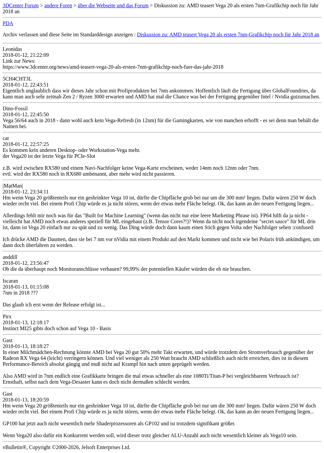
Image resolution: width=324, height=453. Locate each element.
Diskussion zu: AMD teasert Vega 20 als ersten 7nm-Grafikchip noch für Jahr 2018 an (228, 34)
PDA (8, 23)
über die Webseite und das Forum (113, 5)
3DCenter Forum (21, 5)
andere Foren (58, 5)
